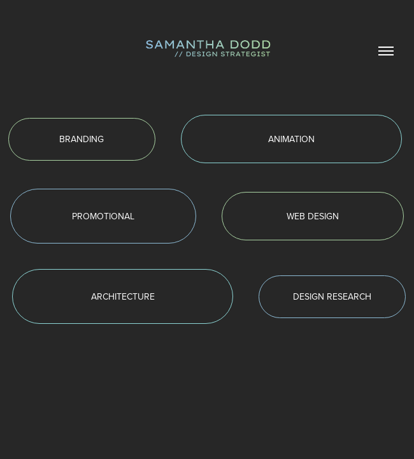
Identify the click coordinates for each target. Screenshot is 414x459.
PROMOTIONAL (103, 216)
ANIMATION (291, 139)
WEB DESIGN (313, 216)
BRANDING (81, 139)
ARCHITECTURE (123, 296)
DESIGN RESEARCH (332, 296)
